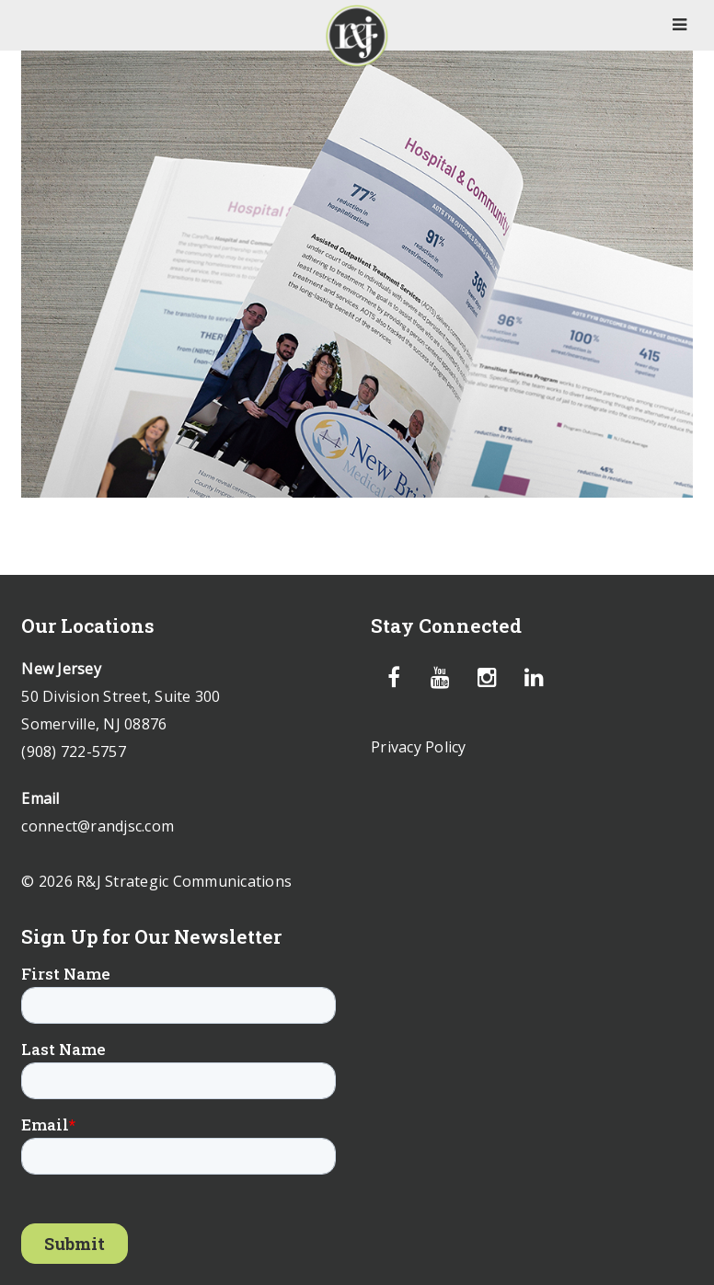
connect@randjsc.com (97, 826)
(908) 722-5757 (73, 751)
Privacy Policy (418, 747)
